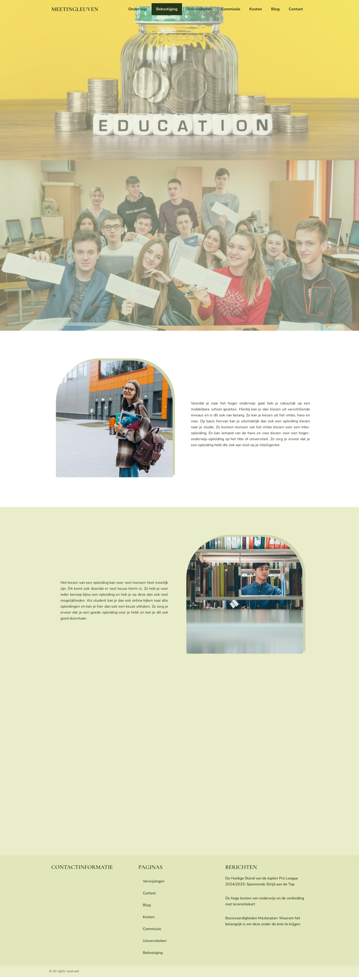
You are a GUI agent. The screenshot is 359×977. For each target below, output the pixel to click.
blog (275, 9)
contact (296, 9)
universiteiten (199, 9)
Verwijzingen (153, 881)
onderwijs (137, 9)
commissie (230, 9)
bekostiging (166, 9)
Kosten (255, 9)
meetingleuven (74, 9)
